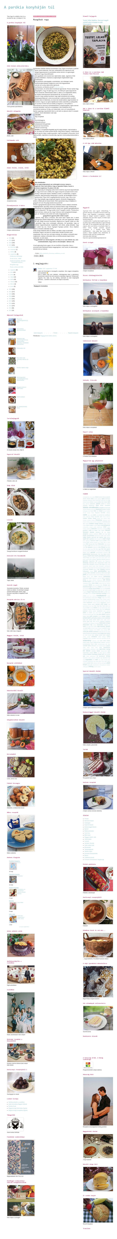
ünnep (108, 656)
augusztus (13, 270)
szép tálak (107, 644)
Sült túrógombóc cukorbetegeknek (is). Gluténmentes (22, 379)
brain (97, 511)
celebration (88, 516)
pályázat (90, 611)
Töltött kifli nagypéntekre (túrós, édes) (20, 917)
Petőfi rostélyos (21, 397)
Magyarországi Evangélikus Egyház (18, 1110)
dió (102, 532)
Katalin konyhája (14, 887)
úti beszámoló (101, 656)
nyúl (101, 607)
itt (33, 113)
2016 (10, 303)
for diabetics (89, 547)
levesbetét (107, 588)
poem (103, 614)
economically (90, 535)
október (12, 252)
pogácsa (108, 614)
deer (99, 530)
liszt (86, 590)
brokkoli (108, 511)
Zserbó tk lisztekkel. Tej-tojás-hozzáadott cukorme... (18, 261)
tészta (98, 651)
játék (84, 574)
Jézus (101, 574)
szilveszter (93, 645)
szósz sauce (90, 647)
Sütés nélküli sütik (89, 845)
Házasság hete (93, 562)
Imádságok (87, 823)
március (12, 281)
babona (84, 502)
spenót (100, 635)
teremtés (94, 651)
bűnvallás (103, 512)
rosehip (95, 626)
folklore (105, 545)
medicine (94, 595)
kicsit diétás (95, 583)
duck (109, 534)
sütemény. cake (95, 640)
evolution (95, 542)
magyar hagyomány (92, 592)
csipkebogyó (99, 527)
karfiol (103, 578)
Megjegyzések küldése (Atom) (48, 336)
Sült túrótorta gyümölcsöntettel (21, 329)
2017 (10, 301)
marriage (104, 593)
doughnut (85, 534)
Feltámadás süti (21, 348)
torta (95, 652)
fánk (87, 544)
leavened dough (87, 586)
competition (99, 521)
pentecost (107, 612)
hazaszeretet (101, 562)
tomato (91, 652)
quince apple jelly (87, 621)
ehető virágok (106, 539)
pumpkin (103, 618)
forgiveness (95, 547)
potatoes (95, 616)
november (13, 249)
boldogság (85, 511)
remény (94, 624)
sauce (98, 629)
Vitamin (100, 661)
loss (97, 590)
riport (84, 626)
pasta (84, 612)
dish (105, 532)
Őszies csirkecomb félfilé (16, 267)
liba (83, 590)
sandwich (100, 628)
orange (97, 609)
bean (102, 502)
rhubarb (106, 624)
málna (86, 593)
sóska (98, 633)
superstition (104, 638)
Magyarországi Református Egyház (17, 1108)
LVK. (104, 590)
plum (100, 614)
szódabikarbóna (102, 645)
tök (98, 652)
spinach (108, 635)
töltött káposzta (103, 652)
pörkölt (99, 616)
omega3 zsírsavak (92, 609)
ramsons (98, 621)
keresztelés (102, 581)
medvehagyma (88, 597)
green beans (101, 557)
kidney (100, 583)
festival (108, 544)
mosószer (102, 600)
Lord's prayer (92, 590)
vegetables (88, 659)
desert (102, 530)
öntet (103, 609)
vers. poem (101, 659)
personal (85, 614)
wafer (105, 661)
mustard (98, 602)
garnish (92, 552)
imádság (102, 569)
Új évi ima (87, 833)
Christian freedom (91, 520)
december (13, 247)
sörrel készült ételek (89, 635)
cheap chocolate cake (96, 516)
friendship (92, 550)
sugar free (98, 638)
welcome (95, 663)
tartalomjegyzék (86, 649)
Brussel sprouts (86, 512)
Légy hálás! (20, 902)
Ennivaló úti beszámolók (90, 853)
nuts (98, 607)
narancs (108, 602)
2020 (10, 294)
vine (94, 661)
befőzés (98, 503)
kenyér (89, 581)
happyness (107, 561)
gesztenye (105, 552)
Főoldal (55, 333)
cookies (91, 523)
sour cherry (107, 633)
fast (94, 544)
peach (90, 612)
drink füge (104, 534)
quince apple (96, 619)
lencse (84, 588)
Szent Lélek (94, 644)
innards (91, 571)
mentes (84, 599)
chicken (85, 518)
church (84, 521)
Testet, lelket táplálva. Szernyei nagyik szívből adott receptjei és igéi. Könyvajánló (95, 22)
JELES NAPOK (96, 574)
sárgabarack (85, 629)
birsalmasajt (107, 507)
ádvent (100, 497)
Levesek (86, 841)
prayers (108, 616)
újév (84, 656)
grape (97, 557)
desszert (85, 532)
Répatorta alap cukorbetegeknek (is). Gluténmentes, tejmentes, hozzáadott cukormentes (22, 341)
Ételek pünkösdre (89, 831)
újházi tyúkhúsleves (91, 656)
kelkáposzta (99, 580)
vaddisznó (93, 657)
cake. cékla (90, 515)
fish (89, 545)
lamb (109, 585)
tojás (109, 651)
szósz (84, 647)
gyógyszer (94, 559)
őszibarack (107, 609)
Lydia (106, 590)
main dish (100, 592)
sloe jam (105, 631)
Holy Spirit (102, 564)
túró (103, 654)
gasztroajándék (99, 552)
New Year (96, 606)
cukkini (98, 525)
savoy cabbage (103, 629)
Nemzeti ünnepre (89, 820)
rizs (87, 626)
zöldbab (108, 664)
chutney (88, 521)
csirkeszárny (99, 528)
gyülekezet (107, 559)
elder (84, 540)
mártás (84, 595)
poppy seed (86, 616)
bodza (108, 509)
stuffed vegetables (92, 638)
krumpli (105, 585)
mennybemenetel (91, 599)
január (12, 286)
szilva (89, 645)
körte (94, 585)
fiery (84, 545)
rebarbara (107, 621)
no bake (87, 607)
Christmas (99, 520)
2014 (10, 308)
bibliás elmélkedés (43, 253)
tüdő (105, 654)
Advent (97, 497)
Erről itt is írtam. (59, 87)
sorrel (84, 633)
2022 (10, 289)
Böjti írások (87, 835)
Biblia (97, 505)
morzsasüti (97, 600)
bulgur (92, 512)
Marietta (11, 901)
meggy (99, 597)
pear (94, 612)
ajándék (108, 497)
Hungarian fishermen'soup (92, 567)
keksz (84, 580)
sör (83, 635)
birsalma (101, 507)
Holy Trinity (107, 564)
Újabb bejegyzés (38, 333)
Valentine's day (106, 657)
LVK (101, 590)
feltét (105, 544)
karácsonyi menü (87, 578)
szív (97, 645)
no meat (63, 253)
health (105, 562)
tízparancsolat (104, 651)
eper (97, 540)
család (94, 527)
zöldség (90, 666)
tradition (89, 654)
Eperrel (86, 829)
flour (97, 545)
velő (94, 659)
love (99, 590)
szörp (100, 647)
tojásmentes (86, 652)
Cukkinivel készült (89, 857)
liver (88, 590)
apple (103, 498)
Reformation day (87, 625)
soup (102, 633)
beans (105, 502)
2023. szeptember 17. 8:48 (50, 268)
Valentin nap (99, 657)
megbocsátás (94, 597)
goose (91, 557)
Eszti (88, 542)
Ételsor (86, 855)
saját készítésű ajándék (103, 626)
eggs (105, 537)
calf (97, 515)
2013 (10, 310)
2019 (10, 296)
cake (85, 515)
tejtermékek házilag (104, 649)
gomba (108, 556)
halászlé (100, 561)
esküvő (84, 542)
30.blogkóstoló (86, 497)
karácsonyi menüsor (96, 578)
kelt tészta (106, 580)
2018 (10, 298)
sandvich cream (94, 628)
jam (109, 573)
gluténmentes (86, 554)
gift (109, 552)
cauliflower (107, 515)
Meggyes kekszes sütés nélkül (21, 387)
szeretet (85, 645)
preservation (87, 618)
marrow (108, 593)
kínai (103, 583)
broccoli (104, 511)
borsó (92, 511)
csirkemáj (89, 528)
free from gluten (105, 549)
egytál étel (86, 539)
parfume (108, 611)
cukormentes (85, 527)
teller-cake (12, 914)
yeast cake (89, 664)
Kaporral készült (88, 825)
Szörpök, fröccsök (89, 843)
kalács (95, 576)
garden (88, 552)
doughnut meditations (93, 534)
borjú (89, 511)
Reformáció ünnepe (104, 623)
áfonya (104, 497)
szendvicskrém (86, 644)
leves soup (102, 588)
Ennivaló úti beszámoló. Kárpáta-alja (94, 859)
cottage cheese (98, 523)
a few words (92, 497)
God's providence (100, 556)
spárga (96, 635)
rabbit (94, 621)
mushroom (89, 602)
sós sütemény (93, 633)
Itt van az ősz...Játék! (15, 258)
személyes (108, 642)
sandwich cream (106, 628)
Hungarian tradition (102, 567)
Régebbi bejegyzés (73, 333)
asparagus (85, 500)
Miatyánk (98, 599)
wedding (85, 663)
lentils (87, 588)
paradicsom (100, 611)
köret (90, 585)
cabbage (108, 512)
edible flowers (87, 537)
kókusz (108, 583)
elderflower (93, 540)
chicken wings (107, 518)
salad (86, 628)
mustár (94, 602)
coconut (94, 521)
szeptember (13, 254)
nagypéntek (103, 602)
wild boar (100, 663)
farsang (90, 544)
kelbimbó (94, 580)
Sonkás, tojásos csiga (22, 367)
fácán (102, 542)
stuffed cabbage (102, 636)
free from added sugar (88, 549)
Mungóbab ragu (14, 264)
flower (99, 545)
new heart (91, 606)
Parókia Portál (12, 1106)
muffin (84, 602)
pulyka (99, 618)
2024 (10, 242)
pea (87, 612)
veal (84, 659)
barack (88, 502)
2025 (10, 240)
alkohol (88, 498)
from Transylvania (98, 550)
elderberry (88, 540)
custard (90, 527)
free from (108, 547)
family (84, 544)
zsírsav (99, 666)
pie (92, 614)
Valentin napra (88, 851)
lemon (103, 586)
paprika (94, 611)
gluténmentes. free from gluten (99, 554)
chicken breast (92, 518)
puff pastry (94, 618)
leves (98, 588)
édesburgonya (97, 535)
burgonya (97, 512)
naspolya (85, 604)
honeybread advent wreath (89, 566)
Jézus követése (106, 574)
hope (97, 566)
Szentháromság (101, 644)
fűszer (84, 552)
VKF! (103, 661)
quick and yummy (87, 619)
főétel (99, 547)
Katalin (40, 268)
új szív (108, 654)
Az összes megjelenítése (24, 926)
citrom (91, 521)
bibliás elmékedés (105, 505)
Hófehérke (20, 876)
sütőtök (108, 640)
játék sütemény (89, 574)
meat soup (89, 595)
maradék (94, 593)
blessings (94, 509)
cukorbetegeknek (105, 525)
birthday (84, 509)
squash (88, 636)
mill (94, 600)
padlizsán (85, 611)
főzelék (103, 547)
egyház (108, 537)
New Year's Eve (104, 606)
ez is (99, 542)
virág (97, 661)
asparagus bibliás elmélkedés (94, 500)
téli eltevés (86, 651)
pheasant (89, 614)
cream (87, 525)
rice (109, 624)
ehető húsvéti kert (98, 539)
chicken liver (100, 518)
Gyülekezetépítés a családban (16, 1102)
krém (101, 585)
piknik (95, 614)
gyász (90, 559)
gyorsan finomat (101, 559)
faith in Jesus (107, 542)
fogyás (102, 545)
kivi (105, 583)
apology (99, 498)
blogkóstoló (99, 509)
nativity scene (91, 604)
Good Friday (86, 557)
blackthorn (89, 509)
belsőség (85, 505)
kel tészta (89, 580)
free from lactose (86, 550)
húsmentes (51, 253)
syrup (91, 642)
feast (96, 544)
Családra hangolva (14, 861)
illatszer (95, 569)
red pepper (96, 623)
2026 (10, 238)
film (87, 545)
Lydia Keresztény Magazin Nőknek (17, 1104)
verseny (106, 659)
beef (109, 502)
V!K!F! (89, 657)
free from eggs (97, 549)
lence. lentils (107, 586)
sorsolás (88, 633)
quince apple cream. (105, 619)
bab (109, 500)
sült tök (108, 638)
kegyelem (107, 578)
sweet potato (86, 642)
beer (84, 503)
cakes (94, 515)
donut (108, 532)
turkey (99, 654)
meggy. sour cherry (106, 597)
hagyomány (92, 561)
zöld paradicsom (102, 664)
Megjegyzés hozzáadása (41, 286)
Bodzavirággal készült (90, 827)
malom (89, 593)
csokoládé (105, 528)
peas (103, 612)
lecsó (93, 586)
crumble (95, 525)
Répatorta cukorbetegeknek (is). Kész (22, 320)
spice (104, 635)
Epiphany (101, 540)
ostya (101, 609)
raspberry (102, 621)
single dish (101, 631)
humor (84, 567)
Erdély (105, 540)
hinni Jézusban (90, 564)
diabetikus (98, 532)
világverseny (90, 661)
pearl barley (98, 612)
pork (91, 616)
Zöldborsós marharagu (16, 256)
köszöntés (97, 585)
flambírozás (93, 545)
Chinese (84, 520)
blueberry (104, 509)
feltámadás (101, 544)
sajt (83, 628)
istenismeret (99, 572)
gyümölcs (85, 561)
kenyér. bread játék (95, 581)
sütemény (87, 640)
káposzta (100, 576)
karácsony (106, 576)
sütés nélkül (103, 640)
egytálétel (91, 539)
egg (97, 537)
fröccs (104, 550)
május (12, 277)
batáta (99, 502)
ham (103, 561)
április (12, 279)
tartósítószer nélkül (94, 649)
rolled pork (90, 626)
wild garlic (104, 663)
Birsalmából (87, 847)
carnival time (101, 515)
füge (109, 550)
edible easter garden (105, 535)
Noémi (95, 607)
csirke (104, 527)
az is (107, 500)
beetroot (87, 503)
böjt (95, 511)
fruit (107, 550)
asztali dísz (103, 500)
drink (100, 534)
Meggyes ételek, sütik (90, 837)
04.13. (19, 862)
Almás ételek (87, 839)
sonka (108, 631)
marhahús (98, 593)
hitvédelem (96, 564)
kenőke (85, 581)
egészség (93, 537)
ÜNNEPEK (85, 657)
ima (98, 569)
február (12, 284)
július (11, 272)
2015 (10, 305)
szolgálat (108, 645)
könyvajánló (85, 585)
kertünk (89, 583)
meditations (57, 253)
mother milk (107, 600)
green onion (107, 557)
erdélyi (108, 540)
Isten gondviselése (100, 571)
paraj (105, 611)
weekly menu (90, 663)
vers (96, 659)
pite (97, 614)
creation (91, 525)
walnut (108, 661)
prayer (103, 616)
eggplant (101, 537)
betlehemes (91, 505)
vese (109, 659)
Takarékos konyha (14, 874)
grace (94, 557)
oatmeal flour (104, 607)
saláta (89, 628)
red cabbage (91, 623)
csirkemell (93, 528)
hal (96, 561)
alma (92, 498)
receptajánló (85, 623)
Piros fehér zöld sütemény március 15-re (22, 359)
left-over (96, 586)
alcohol (84, 498)
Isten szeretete (91, 573)
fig (85, 545)
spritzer (84, 636)
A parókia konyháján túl (29, 8)
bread (100, 511)
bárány (91, 502)
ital (103, 573)
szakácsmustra (96, 642)
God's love (91, 556)
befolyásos (92, 503)
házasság (85, 562)
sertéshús (95, 631)
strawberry (94, 636)
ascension (107, 498)
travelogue (95, 654)
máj (104, 591)
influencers (86, 571)
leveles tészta (92, 588)
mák (106, 591)
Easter (84, 535)
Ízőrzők (106, 572)
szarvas (103, 642)
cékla (84, 516)
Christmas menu (106, 520)
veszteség (85, 661)
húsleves (108, 567)
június (12, 274)
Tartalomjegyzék (88, 849)
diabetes (92, 532)
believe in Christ (105, 503)
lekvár (99, 586)
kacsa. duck (90, 576)
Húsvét (91, 569)
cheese (104, 516)
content (86, 523)
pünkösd (108, 618)
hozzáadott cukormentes (104, 566)
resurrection (100, 625)
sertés (91, 631)
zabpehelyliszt (96, 664)
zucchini (95, 666)
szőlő (96, 647)
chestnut (108, 516)
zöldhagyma (85, 666)
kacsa (84, 576)
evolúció (91, 542)
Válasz (40, 282)
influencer (107, 569)
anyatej (95, 498)
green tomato (86, 559)
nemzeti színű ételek (101, 604)
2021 (10, 291)
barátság (95, 502)
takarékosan (107, 647)
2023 (10, 245)
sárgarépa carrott (92, 629)
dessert (107, 530)
